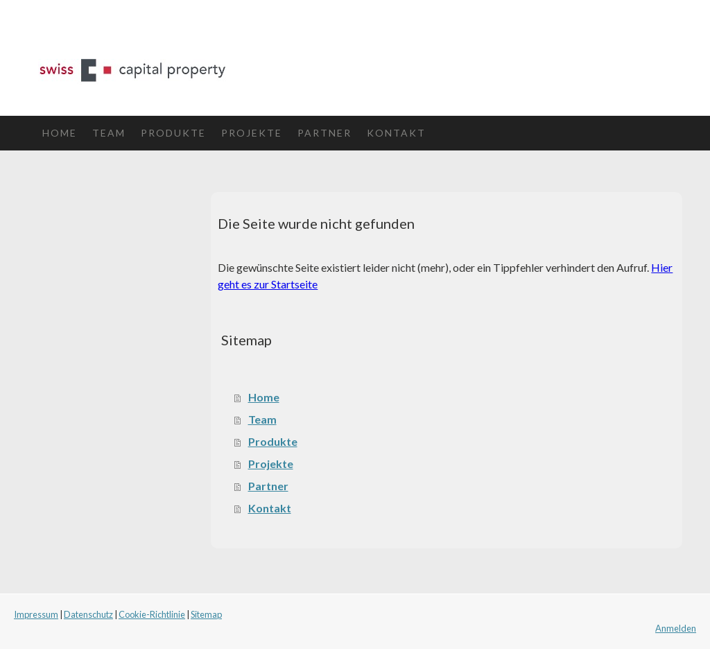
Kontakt (396, 133)
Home (59, 133)
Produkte (173, 133)
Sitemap (206, 614)
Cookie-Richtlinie (152, 614)
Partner (324, 133)
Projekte (251, 133)
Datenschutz (88, 614)
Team (108, 133)
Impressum (36, 614)
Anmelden (675, 628)
